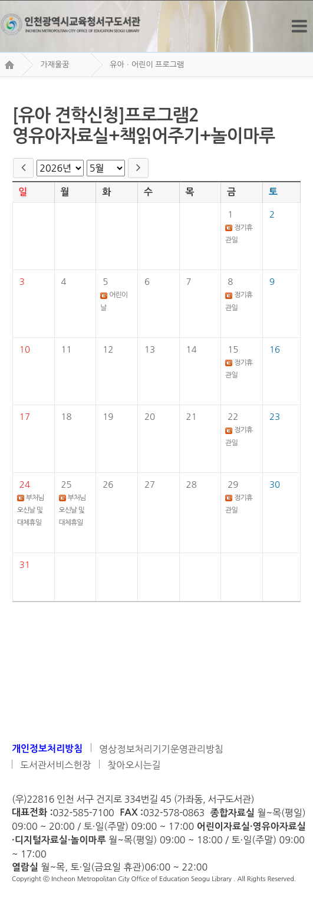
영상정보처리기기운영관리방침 (161, 749)
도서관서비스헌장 (55, 765)
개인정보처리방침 (47, 748)
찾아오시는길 (133, 765)
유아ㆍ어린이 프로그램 (147, 64)
